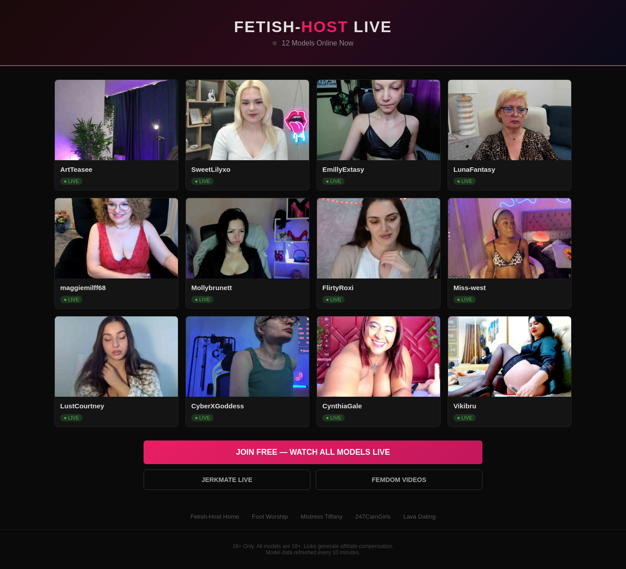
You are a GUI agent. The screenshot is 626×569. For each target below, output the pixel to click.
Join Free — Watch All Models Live (313, 452)
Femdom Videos (399, 479)
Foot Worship (270, 516)
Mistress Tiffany (321, 516)
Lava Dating (419, 516)
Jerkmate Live (227, 479)
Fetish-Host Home (214, 516)
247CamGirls (373, 516)
